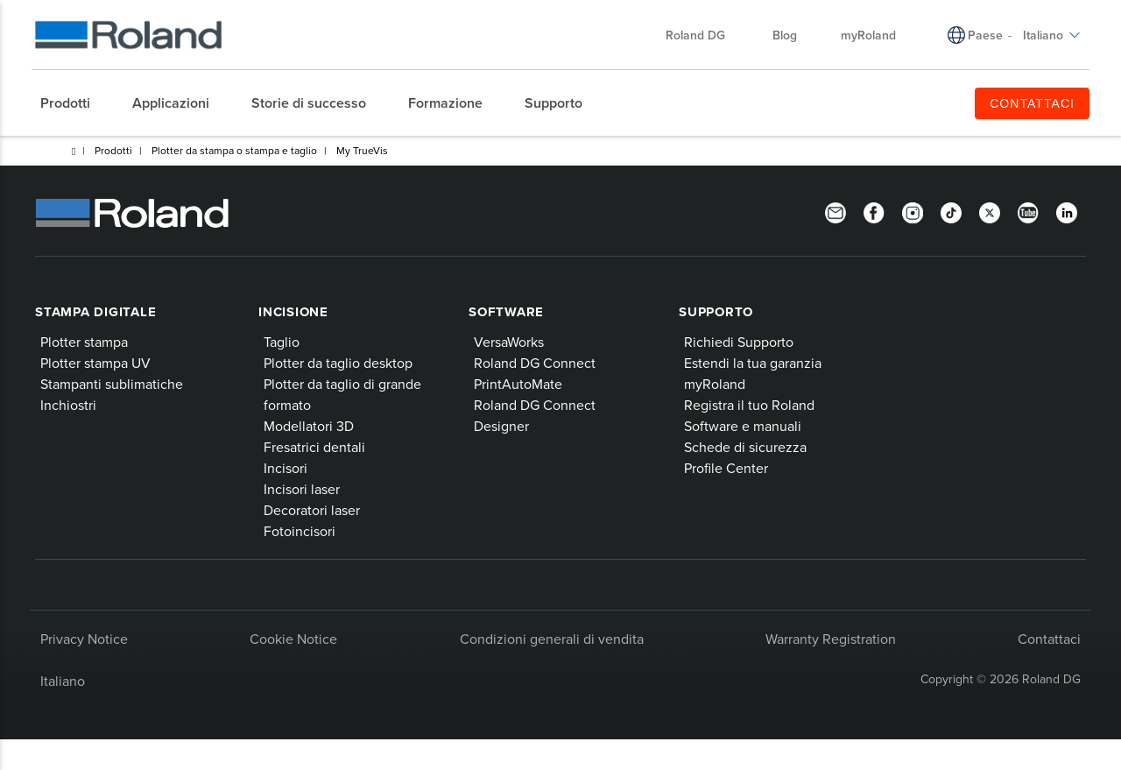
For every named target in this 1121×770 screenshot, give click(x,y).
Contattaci (1049, 638)
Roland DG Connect (535, 362)
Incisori (285, 467)
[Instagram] (912, 211)
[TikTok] (951, 211)
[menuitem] (74, 103)
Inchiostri (68, 404)
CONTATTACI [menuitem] (1032, 103)
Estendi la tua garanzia (752, 362)
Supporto (716, 311)
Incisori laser (302, 488)
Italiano (62, 680)
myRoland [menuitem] (868, 35)
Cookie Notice (293, 638)
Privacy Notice (84, 638)
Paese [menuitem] (985, 35)
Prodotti (113, 150)
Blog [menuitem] (784, 35)
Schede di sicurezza (745, 446)
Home (73, 151)
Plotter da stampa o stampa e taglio (234, 150)
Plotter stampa (84, 341)
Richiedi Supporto (738, 341)
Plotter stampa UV (95, 362)
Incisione (293, 311)
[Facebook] (874, 211)
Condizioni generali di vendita (552, 638)
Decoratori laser (312, 509)
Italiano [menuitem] (1052, 35)
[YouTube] (1028, 211)
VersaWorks (509, 341)
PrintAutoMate (518, 383)
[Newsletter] (835, 211)
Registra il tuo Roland (749, 404)
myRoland (714, 383)
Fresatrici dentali (314, 446)
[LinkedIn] (1066, 211)
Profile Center (726, 467)
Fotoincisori (299, 530)
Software (506, 311)
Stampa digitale (95, 311)
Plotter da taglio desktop (338, 362)
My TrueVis (362, 150)
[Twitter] (989, 211)
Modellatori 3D (309, 425)
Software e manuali (742, 425)
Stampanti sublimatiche (111, 383)
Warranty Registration (830, 638)
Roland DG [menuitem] (704, 35)
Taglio (282, 341)
